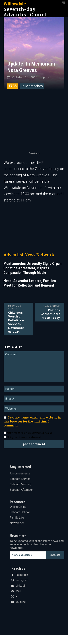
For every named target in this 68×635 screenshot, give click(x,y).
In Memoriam (32, 86)
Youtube (21, 602)
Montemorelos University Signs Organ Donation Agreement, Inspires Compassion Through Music (32, 268)
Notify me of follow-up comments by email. (29, 433)
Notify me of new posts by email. (24, 437)
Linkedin (21, 585)
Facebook (22, 574)
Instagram (22, 580)
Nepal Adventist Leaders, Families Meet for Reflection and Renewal (29, 283)
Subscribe (55, 555)
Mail (18, 591)
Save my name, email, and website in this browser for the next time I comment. (32, 421)
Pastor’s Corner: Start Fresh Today (50, 313)
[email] (28, 555)
